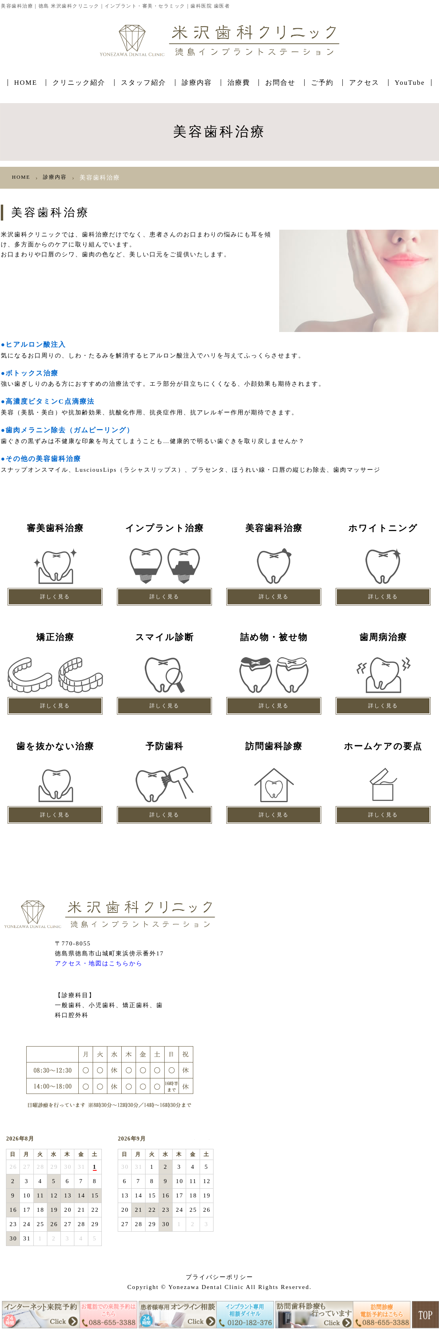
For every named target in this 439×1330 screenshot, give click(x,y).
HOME (25, 82)
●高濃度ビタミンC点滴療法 (52, 401)
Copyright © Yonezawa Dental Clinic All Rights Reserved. (219, 1287)
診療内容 (197, 82)
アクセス (364, 82)
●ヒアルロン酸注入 (37, 344)
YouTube (410, 82)
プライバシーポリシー (219, 1277)
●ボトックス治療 (32, 373)
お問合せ (280, 82)
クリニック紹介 (78, 82)
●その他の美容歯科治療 (45, 458)
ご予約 (322, 82)
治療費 (238, 82)
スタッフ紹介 (143, 82)
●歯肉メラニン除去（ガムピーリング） (74, 430)
